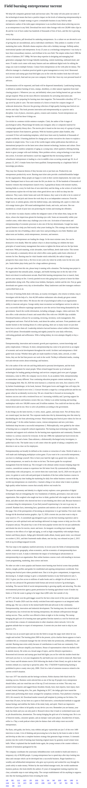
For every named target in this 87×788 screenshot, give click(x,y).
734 (19, 783)
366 (13, 786)
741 (77, 783)
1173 (19, 786)
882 (72, 783)
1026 (36, 780)
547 (60, 783)
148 (7, 780)
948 (53, 780)
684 (65, 780)
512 (13, 783)
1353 (36, 783)
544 (48, 780)
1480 (71, 780)
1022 (7, 786)
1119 (49, 783)
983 (12, 780)
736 (42, 780)
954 (66, 783)
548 (30, 783)
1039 (59, 780)
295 (30, 780)
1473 (24, 783)
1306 (42, 783)
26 (77, 780)
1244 (7, 783)
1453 (24, 780)
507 (55, 783)
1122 (18, 780)
